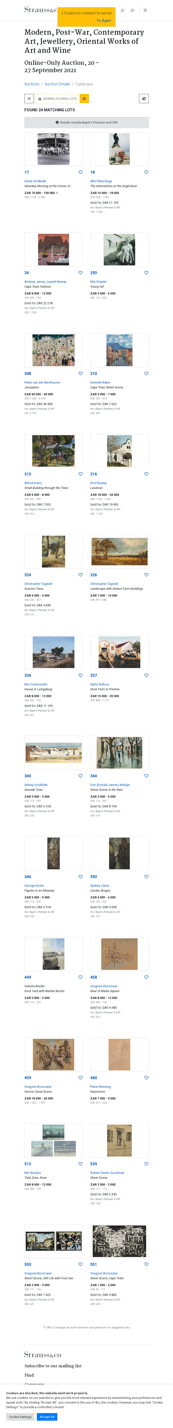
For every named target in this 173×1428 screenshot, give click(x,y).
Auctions (31, 84)
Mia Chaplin (98, 281)
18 (92, 172)
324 (27, 575)
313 (27, 474)
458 (93, 977)
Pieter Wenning (100, 1086)
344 (93, 776)
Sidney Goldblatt (36, 785)
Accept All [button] (47, 1417)
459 (27, 1078)
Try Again (103, 21)
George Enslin (34, 885)
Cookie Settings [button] (20, 1417)
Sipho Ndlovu (99, 684)
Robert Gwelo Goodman (107, 1173)
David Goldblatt (35, 181)
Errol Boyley (98, 483)
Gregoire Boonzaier (104, 986)
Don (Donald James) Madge (110, 785)
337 (93, 675)
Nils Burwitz (32, 1173)
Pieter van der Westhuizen (42, 382)
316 (93, 474)
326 (93, 575)
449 (27, 977)
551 (93, 1264)
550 (27, 1264)
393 (93, 876)
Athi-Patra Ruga (101, 181)
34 (26, 273)
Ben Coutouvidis (35, 684)
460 (93, 1078)
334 (27, 675)
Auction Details (57, 84)
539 (93, 1164)
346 (27, 876)
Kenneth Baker (100, 382)
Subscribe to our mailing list (53, 1366)
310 (93, 373)
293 (93, 273)
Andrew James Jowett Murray (45, 281)
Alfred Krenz (33, 483)
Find (29, 1375)
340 (27, 776)
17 (26, 172)
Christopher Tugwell (38, 584)
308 (27, 373)
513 (27, 1164)
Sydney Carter (99, 885)
